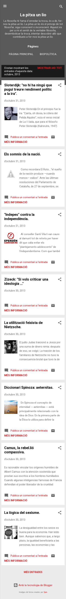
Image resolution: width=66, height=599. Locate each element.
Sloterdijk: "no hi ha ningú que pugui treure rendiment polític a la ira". (28, 89)
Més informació (15, 142)
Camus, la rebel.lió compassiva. (19, 450)
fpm (45, 592)
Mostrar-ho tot (49, 68)
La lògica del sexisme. (22, 512)
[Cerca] (61, 7)
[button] (60, 86)
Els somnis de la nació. (22, 154)
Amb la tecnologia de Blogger (33, 585)
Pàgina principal (21, 54)
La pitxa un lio (33, 14)
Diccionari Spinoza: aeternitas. (28, 387)
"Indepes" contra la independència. (19, 216)
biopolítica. (48, 54)
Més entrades (33, 572)
